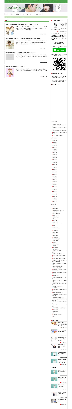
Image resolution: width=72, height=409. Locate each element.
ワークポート (55, 218)
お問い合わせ (38, 14)
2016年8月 (55, 184)
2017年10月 (55, 164)
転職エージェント (56, 215)
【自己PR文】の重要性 (57, 267)
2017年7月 (55, 169)
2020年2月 (55, 149)
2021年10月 (55, 140)
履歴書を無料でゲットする (57, 292)
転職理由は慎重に (56, 275)
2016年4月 (55, 189)
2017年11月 (55, 162)
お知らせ (54, 206)
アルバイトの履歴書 (56, 213)
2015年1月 (55, 201)
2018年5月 (55, 159)
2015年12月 (55, 196)
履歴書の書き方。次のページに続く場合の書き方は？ (62, 339)
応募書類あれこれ (56, 249)
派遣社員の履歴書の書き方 (57, 286)
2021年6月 (55, 142)
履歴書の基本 (55, 247)
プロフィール (30, 14)
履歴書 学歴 (55, 235)
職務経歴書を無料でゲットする (58, 210)
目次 (12, 14)
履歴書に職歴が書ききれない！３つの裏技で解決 (62, 346)
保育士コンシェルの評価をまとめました (15, 66)
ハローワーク (55, 227)
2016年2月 (55, 193)
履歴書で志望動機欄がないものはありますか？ (62, 353)
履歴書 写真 (55, 222)
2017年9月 (55, 166)
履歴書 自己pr (55, 232)
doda (54, 225)
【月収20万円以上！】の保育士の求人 (59, 307)
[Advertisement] (59, 103)
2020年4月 (55, 145)
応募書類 (54, 245)
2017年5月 (55, 172)
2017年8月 (55, 167)
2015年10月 (55, 199)
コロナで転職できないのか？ (58, 135)
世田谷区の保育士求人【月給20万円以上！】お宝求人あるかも (21, 52)
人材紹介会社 (55, 240)
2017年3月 (55, 176)
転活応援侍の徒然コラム (57, 314)
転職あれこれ (55, 311)
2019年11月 (55, 154)
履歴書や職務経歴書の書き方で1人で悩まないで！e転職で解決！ (24, 8)
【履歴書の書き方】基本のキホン (59, 253)
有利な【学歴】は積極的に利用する (59, 258)
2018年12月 (55, 157)
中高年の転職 (55, 237)
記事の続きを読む (44, 48)
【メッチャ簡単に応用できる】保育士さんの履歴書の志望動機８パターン (23, 38)
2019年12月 (55, 152)
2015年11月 (55, 198)
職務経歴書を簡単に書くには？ (58, 297)
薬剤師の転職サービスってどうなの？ (60, 130)
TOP (7, 14)
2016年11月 (55, 181)
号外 (54, 312)
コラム (54, 316)
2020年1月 (55, 150)
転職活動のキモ (56, 230)
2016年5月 (55, 188)
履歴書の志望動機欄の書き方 (58, 266)
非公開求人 (55, 220)
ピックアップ (55, 309)
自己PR (54, 242)
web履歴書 (55, 287)
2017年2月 (55, 177)
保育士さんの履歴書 (56, 228)
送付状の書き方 (56, 244)
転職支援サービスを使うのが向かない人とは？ (62, 393)
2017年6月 (55, 171)
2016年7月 (55, 186)
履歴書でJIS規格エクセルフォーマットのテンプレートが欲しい (62, 361)
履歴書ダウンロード (20, 14)
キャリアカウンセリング (57, 223)
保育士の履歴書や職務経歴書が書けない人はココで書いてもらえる (22, 24)
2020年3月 (55, 147)
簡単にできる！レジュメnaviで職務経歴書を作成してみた (62, 324)
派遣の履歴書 (55, 208)
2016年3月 (55, 191)
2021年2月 (55, 144)
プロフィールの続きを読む (62, 31)
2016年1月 (55, 194)
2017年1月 (55, 179)
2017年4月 (55, 174)
